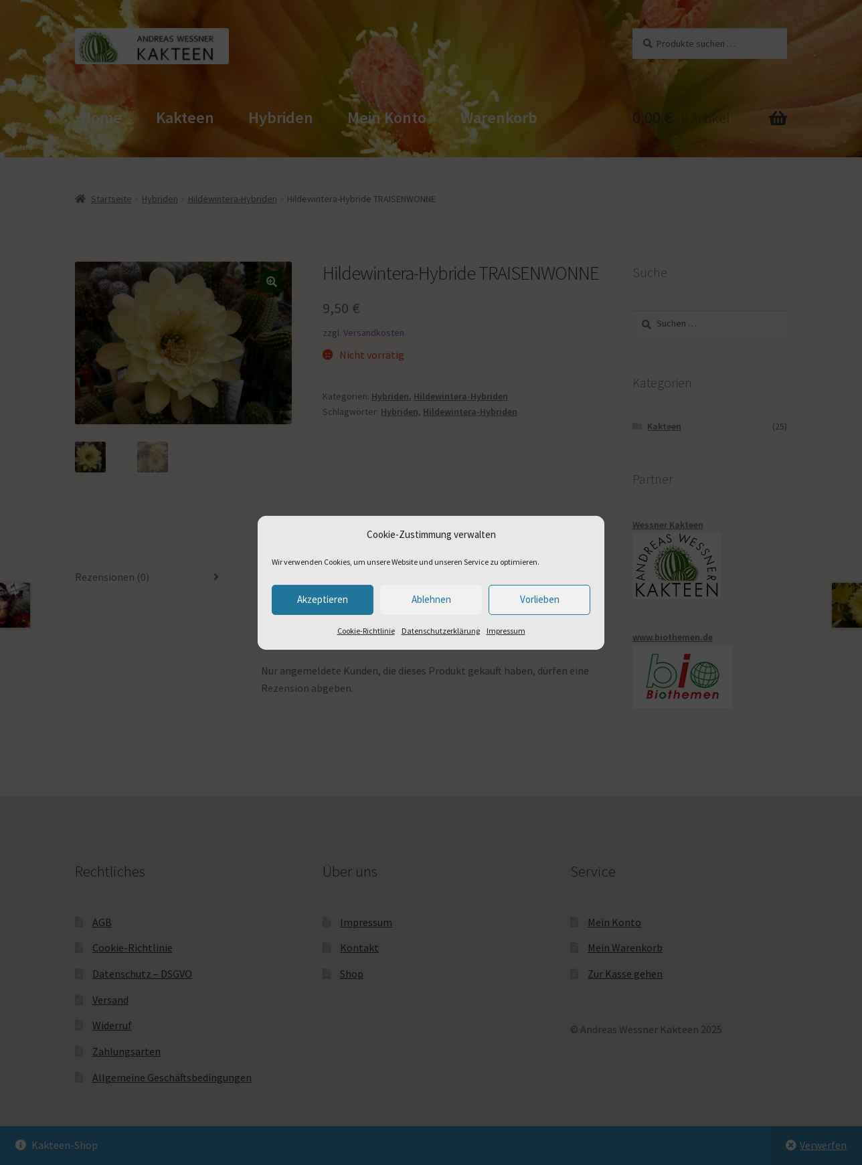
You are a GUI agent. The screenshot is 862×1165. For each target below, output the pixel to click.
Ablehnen (431, 599)
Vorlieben (539, 599)
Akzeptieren (322, 599)
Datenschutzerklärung (441, 631)
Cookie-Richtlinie (366, 631)
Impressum (506, 631)
